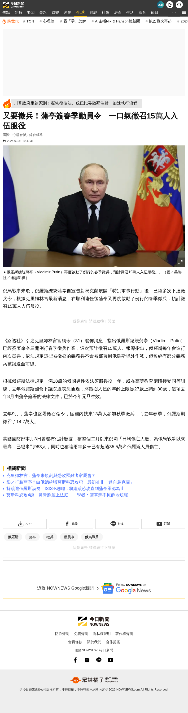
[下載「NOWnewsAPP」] (25, 524)
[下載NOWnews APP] (169, 4)
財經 (93, 12)
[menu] (184, 12)
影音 (142, 12)
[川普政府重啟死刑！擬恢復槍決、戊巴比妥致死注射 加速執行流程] (77, 103)
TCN (30, 21)
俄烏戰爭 (92, 537)
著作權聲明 (124, 633)
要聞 (31, 12)
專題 (43, 12)
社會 (105, 12)
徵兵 (49, 537)
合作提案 (113, 642)
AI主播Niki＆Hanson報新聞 (117, 21)
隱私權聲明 (102, 633)
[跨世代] (10, 21)
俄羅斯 (13, 537)
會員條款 (75, 642)
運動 (67, 12)
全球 (80, 12)
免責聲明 (81, 633)
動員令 (69, 537)
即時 (18, 12)
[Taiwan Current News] (160, 4)
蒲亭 (32, 537)
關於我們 (94, 642)
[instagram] (87, 660)
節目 (154, 12)
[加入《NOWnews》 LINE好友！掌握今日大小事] (117, 524)
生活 (130, 12)
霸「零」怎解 (74, 21)
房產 (118, 12)
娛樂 (55, 12)
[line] (99, 660)
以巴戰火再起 (160, 21)
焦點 (6, 12)
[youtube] (110, 660)
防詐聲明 (62, 633)
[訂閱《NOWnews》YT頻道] (163, 524)
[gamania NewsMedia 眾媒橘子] (94, 680)
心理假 (48, 21)
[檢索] (179, 4)
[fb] (75, 660)
